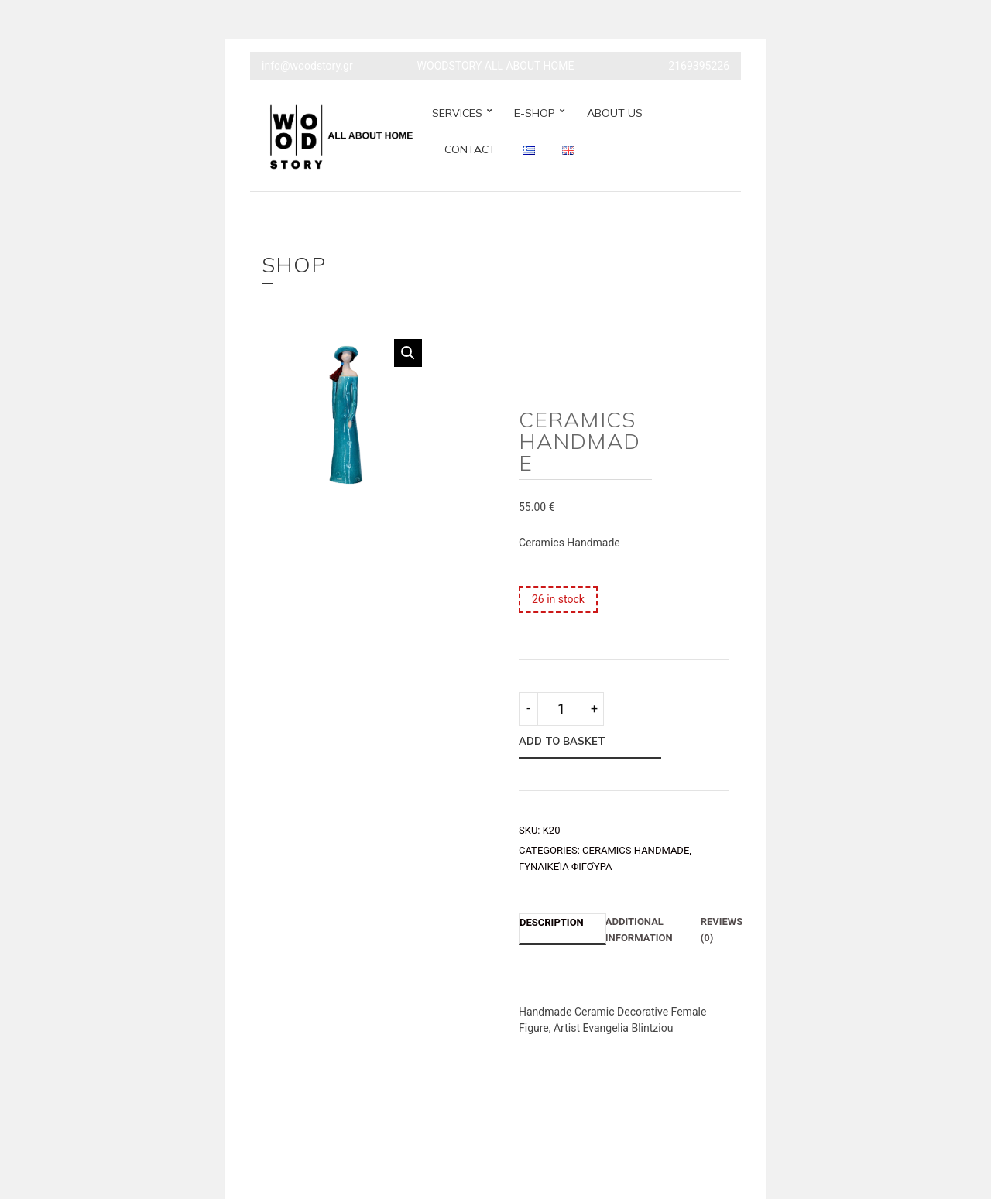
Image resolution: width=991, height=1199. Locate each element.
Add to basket (562, 741)
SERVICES (457, 113)
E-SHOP (534, 113)
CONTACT (470, 149)
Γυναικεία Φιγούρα (565, 866)
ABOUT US (615, 113)
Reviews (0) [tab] (722, 930)
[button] (408, 353)
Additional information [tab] (639, 930)
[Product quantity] (561, 709)
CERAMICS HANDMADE (635, 850)
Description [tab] (552, 922)
